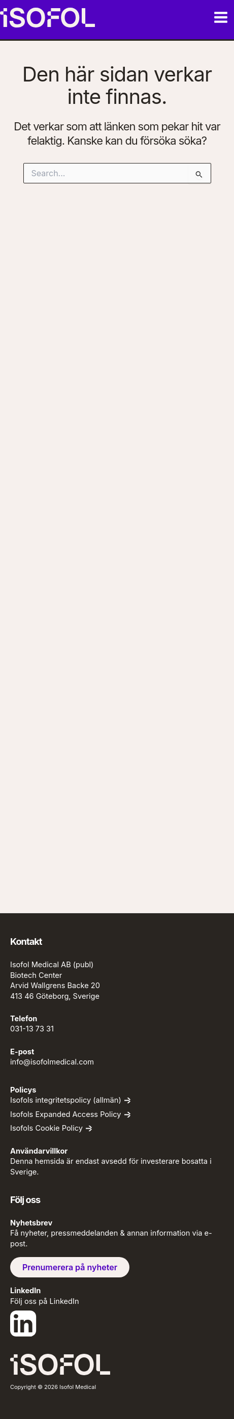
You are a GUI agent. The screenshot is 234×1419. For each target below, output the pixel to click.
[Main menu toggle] (221, 17)
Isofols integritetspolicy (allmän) (65, 1100)
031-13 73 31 (32, 1028)
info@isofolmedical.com (52, 1062)
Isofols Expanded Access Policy (65, 1114)
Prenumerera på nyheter (69, 1267)
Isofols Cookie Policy (46, 1128)
